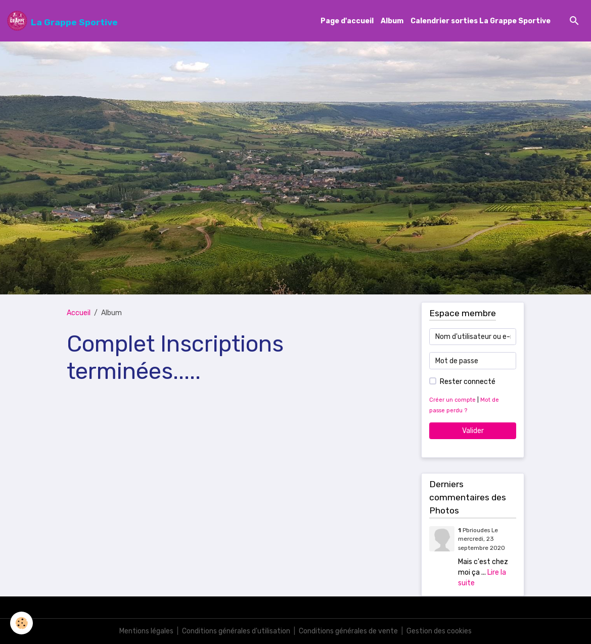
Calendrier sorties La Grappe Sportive (481, 21)
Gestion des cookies (439, 631)
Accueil (78, 313)
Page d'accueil (347, 21)
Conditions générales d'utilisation (236, 631)
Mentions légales (146, 631)
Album (392, 21)
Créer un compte (452, 400)
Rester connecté (467, 381)
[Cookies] (21, 623)
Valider (473, 430)
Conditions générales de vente (348, 631)
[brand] (62, 21)
